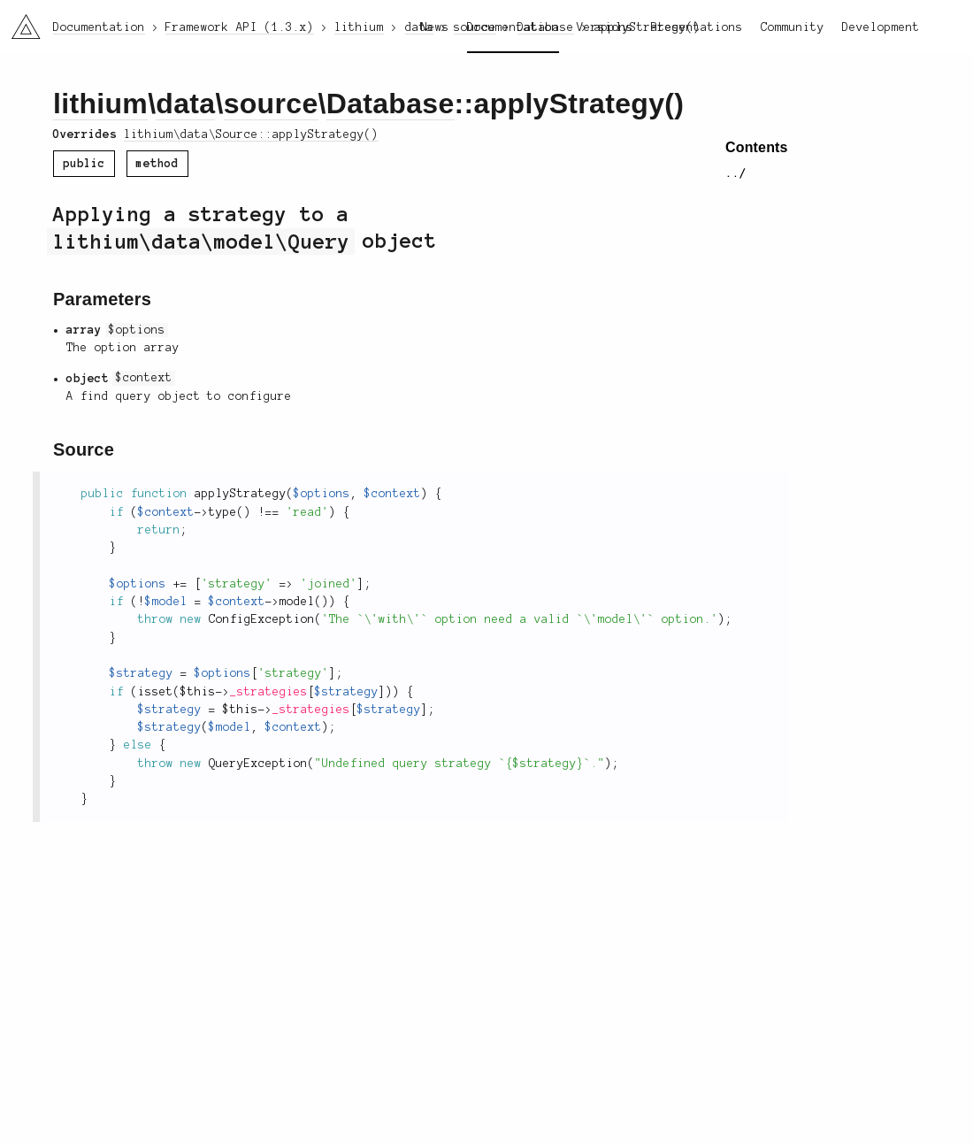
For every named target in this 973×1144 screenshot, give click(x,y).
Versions (605, 27)
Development (881, 27)
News (435, 27)
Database (390, 103)
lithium (100, 103)
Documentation (513, 27)
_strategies (269, 692)
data (185, 103)
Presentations (697, 27)
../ (736, 173)
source (271, 103)
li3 (19, 21)
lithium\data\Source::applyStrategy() (251, 134)
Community (792, 27)
